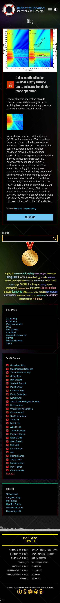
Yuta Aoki (14, 419)
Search (54, 238)
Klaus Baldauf (17, 412)
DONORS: (21, 562)
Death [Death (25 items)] (31, 281)
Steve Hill (14, 445)
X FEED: (13, 558)
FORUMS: (23, 578)
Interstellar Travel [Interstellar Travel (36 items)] (24, 289)
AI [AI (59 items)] (13, 274)
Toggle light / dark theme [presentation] (55, 9)
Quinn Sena (15, 376)
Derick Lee (15, 423)
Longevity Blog (13, 497)
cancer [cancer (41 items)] (14, 281)
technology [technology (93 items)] (52, 295)
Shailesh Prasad (18, 383)
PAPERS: (35, 574)
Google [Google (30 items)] (17, 285)
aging (9, 343)
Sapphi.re (49, 587)
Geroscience (12, 494)
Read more (30, 217)
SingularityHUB (13, 511)
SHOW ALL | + (10, 474)
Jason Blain (16, 459)
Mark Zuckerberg (14, 340)
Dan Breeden (16, 379)
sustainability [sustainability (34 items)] (41, 296)
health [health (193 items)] (24, 284)
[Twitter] (25, 591)
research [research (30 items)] (19, 296)
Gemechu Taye (17, 390)
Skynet (9, 338)
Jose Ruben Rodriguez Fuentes (25, 401)
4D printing (11, 321)
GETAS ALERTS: (37, 554)
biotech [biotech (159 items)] (22, 277)
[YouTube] (36, 591)
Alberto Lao (15, 427)
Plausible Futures (14, 507)
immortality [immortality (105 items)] (11, 288)
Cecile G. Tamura (18, 416)
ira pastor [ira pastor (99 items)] (35, 288)
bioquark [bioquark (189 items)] (11, 277)
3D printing (11, 318)
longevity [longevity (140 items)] (17, 292)
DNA (8, 327)
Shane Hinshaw (17, 430)
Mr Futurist (11, 501)
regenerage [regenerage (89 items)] (52, 292)
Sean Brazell (16, 441)
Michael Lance (17, 456)
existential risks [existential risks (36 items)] (39, 281)
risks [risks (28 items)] (23, 295)
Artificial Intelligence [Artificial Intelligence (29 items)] (40, 274)
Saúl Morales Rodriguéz (21, 369)
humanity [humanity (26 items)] (43, 285)
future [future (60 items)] (53, 280)
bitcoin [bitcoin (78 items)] (44, 277)
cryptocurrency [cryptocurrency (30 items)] (21, 281)
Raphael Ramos (17, 434)
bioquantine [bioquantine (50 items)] (51, 274)
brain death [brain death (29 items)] (8, 281)
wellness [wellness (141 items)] (37, 299)
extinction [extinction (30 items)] (47, 281)
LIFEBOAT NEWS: (37, 550)
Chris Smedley (17, 470)
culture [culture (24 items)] (28, 281)
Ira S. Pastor (16, 467)
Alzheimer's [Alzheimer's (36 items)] (18, 274)
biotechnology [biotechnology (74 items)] (34, 277)
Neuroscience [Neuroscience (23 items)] (30, 292)
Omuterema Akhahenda (21, 409)
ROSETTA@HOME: (12, 574)
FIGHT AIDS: (16, 566)
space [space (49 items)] (34, 295)
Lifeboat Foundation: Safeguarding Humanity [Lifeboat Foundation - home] (23, 9)
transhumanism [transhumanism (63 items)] (25, 299)
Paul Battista (16, 387)
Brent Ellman (16, 448)
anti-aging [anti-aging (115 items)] (28, 273)
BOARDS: (35, 562)
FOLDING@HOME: (13, 570)
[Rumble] (41, 591)
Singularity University (16, 335)
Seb (12, 452)
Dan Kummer (16, 405)
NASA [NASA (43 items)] (25, 292)
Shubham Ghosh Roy (20, 372)
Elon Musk (11, 332)
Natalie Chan (16, 437)
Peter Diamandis (14, 324)
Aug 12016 (10, 84)
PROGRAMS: (36, 570)
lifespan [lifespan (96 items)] (7, 291)
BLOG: (34, 558)
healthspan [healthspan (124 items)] (34, 284)
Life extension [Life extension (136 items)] (48, 288)
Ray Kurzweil (12, 329)
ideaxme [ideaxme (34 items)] (49, 285)
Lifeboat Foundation (24, 587)
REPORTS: (35, 566)
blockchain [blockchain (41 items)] (51, 278)
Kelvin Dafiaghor (18, 394)
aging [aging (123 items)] (8, 273)
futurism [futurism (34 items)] (11, 285)
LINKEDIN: (13, 554)
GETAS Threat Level (30, 540)
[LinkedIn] (30, 591)
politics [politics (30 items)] (36, 292)
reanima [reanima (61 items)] (42, 292)
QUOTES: (34, 578)
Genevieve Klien (17, 365)
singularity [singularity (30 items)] (29, 296)
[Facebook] (19, 591)
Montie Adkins (17, 463)
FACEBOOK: (12, 550)
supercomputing (30, 208)
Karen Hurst (18, 208)
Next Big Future (13, 504)
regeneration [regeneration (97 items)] (9, 295)
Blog (30, 21)
